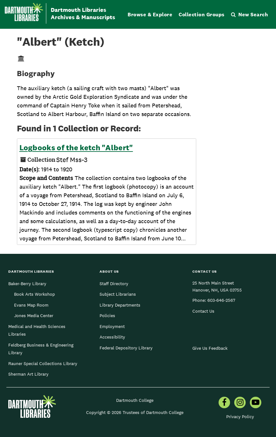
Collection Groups (202, 14)
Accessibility (112, 337)
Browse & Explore (150, 14)
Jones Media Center (33, 315)
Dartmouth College (134, 400)
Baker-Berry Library (27, 283)
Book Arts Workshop (34, 294)
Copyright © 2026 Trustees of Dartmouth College (134, 412)
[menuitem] (224, 403)
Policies (107, 315)
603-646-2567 (221, 300)
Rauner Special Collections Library (42, 363)
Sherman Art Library (28, 374)
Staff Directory (114, 283)
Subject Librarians (118, 294)
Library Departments (120, 305)
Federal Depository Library (126, 348)
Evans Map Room (31, 305)
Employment (112, 326)
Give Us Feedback (210, 348)
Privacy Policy (240, 416)
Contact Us (203, 311)
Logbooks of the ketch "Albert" (76, 147)
